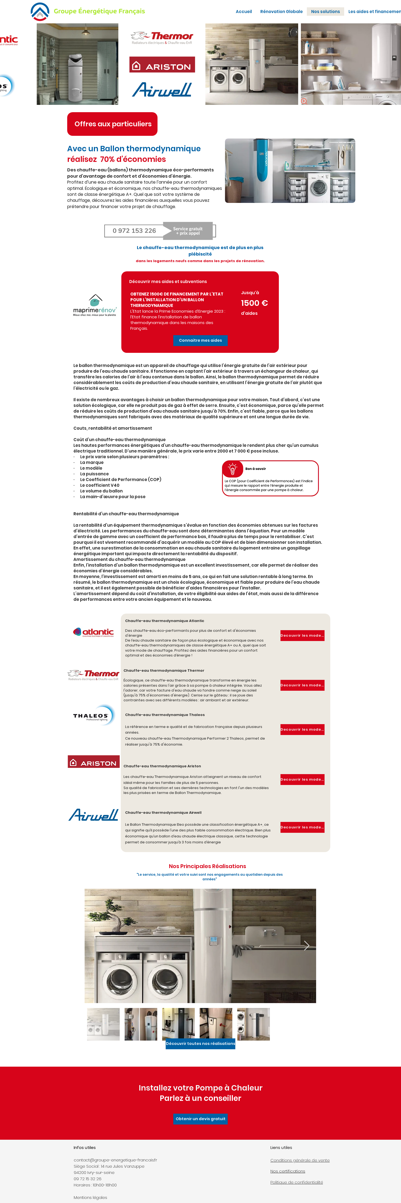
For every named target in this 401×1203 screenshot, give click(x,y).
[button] (200, 340)
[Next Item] (307, 946)
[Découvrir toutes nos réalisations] (200, 1043)
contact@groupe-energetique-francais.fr (115, 1160)
